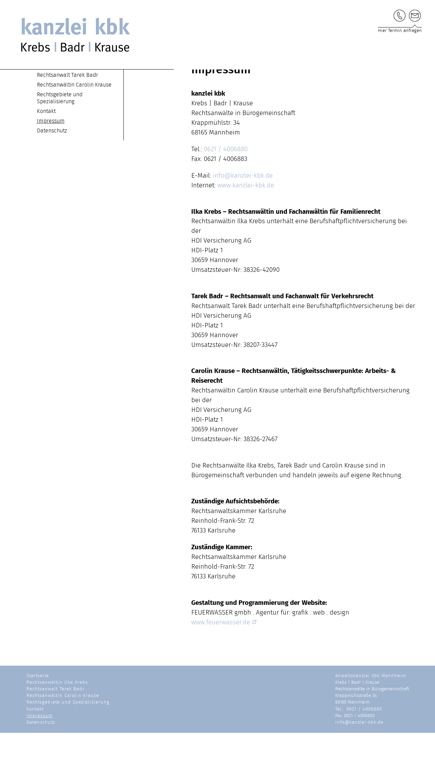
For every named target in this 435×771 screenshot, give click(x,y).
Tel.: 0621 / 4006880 (358, 747)
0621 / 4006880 (226, 187)
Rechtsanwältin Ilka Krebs (68, 103)
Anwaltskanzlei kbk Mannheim (370, 714)
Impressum (51, 159)
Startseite (49, 94)
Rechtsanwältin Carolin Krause (74, 123)
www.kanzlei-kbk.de (245, 223)
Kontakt (46, 149)
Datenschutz (52, 169)
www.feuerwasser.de (224, 660)
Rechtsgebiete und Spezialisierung (68, 740)
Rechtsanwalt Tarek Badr (67, 113)
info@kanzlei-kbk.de (243, 214)
